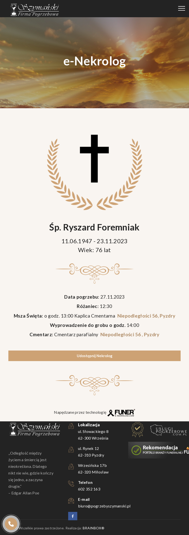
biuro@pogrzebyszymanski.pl (104, 506)
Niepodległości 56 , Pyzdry (129, 334)
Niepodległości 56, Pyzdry (145, 316)
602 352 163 (89, 489)
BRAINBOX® (93, 528)
